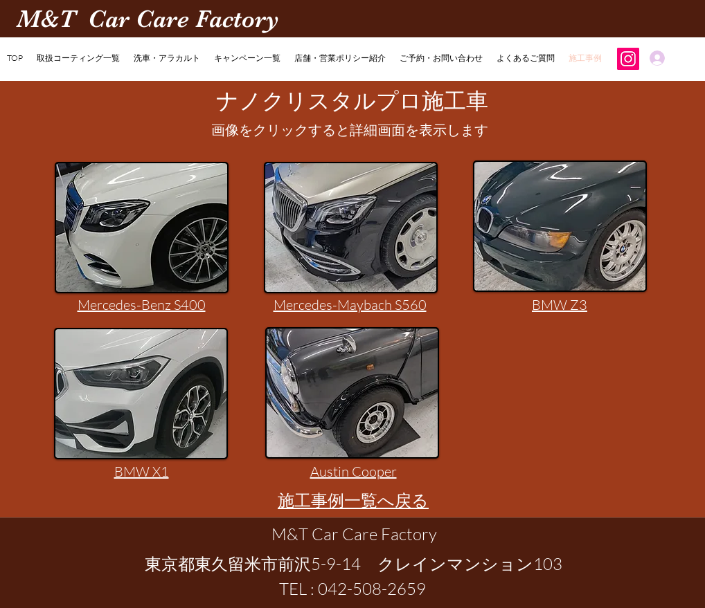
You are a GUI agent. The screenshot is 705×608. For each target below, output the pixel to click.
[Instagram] (628, 59)
